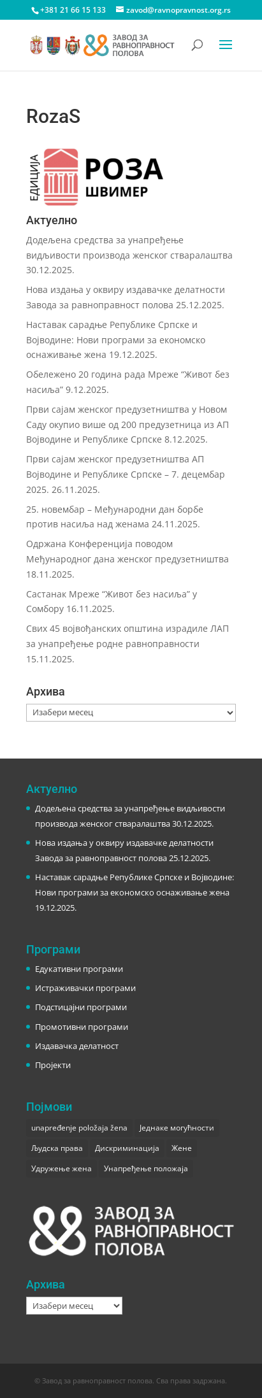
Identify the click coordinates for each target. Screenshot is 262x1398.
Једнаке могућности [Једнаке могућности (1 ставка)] (177, 1127)
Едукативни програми (79, 968)
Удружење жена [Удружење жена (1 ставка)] (61, 1168)
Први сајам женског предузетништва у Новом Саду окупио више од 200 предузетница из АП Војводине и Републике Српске (127, 424)
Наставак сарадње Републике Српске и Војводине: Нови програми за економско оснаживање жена (115, 339)
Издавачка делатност (77, 1046)
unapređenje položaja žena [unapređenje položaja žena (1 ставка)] (79, 1127)
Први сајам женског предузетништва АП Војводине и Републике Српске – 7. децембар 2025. (125, 474)
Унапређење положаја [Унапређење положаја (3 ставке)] (146, 1168)
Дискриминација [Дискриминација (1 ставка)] (127, 1148)
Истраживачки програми (85, 988)
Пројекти (53, 1065)
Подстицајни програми (81, 1007)
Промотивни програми (81, 1026)
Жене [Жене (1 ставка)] (181, 1148)
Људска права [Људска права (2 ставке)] (57, 1148)
